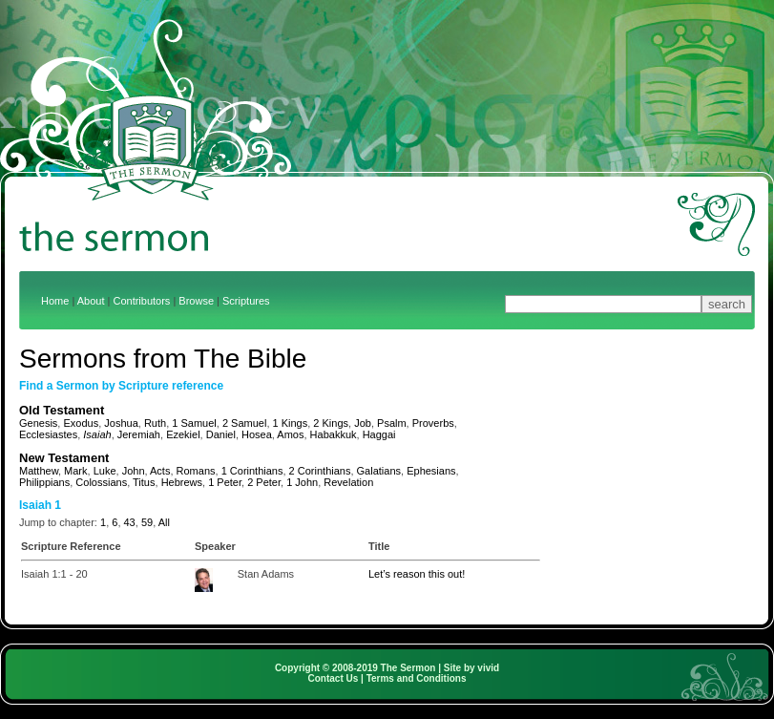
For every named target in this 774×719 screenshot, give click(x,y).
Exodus (80, 423)
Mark (75, 470)
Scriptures (246, 301)
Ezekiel (182, 434)
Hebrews (181, 482)
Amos (290, 434)
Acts (160, 470)
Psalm (392, 423)
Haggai (379, 434)
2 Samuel (244, 423)
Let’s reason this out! (416, 574)
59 (147, 522)
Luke (105, 470)
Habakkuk (333, 434)
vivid (488, 668)
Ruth (155, 423)
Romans (196, 470)
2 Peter (264, 482)
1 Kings (290, 423)
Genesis (38, 423)
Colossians (101, 482)
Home (55, 301)
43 (130, 522)
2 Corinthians (320, 470)
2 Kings (330, 423)
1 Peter (224, 482)
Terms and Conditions (416, 678)
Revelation (348, 482)
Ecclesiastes (48, 434)
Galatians (379, 470)
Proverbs (433, 423)
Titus (144, 482)
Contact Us (333, 678)
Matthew (38, 470)
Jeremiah (138, 434)
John (133, 470)
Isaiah (97, 434)
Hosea (256, 434)
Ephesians (431, 470)
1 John (302, 482)
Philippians (44, 482)
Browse (196, 301)
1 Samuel (194, 423)
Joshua (120, 423)
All (164, 522)
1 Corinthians (252, 470)
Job (362, 423)
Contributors (141, 301)
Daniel (221, 434)
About (91, 301)
